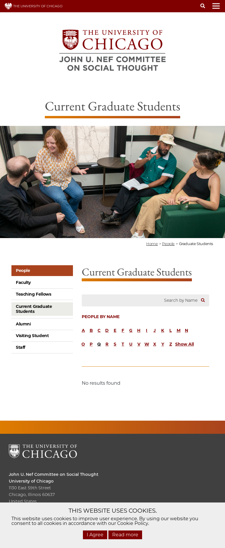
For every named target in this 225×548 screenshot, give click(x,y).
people (168, 243)
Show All (184, 344)
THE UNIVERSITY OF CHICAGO (33, 6)
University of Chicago (31, 481)
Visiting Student (32, 335)
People (23, 270)
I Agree (95, 534)
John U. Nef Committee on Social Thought (53, 474)
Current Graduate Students (34, 309)
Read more (125, 534)
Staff (20, 347)
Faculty (23, 282)
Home (152, 243)
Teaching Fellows (33, 294)
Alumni (23, 324)
